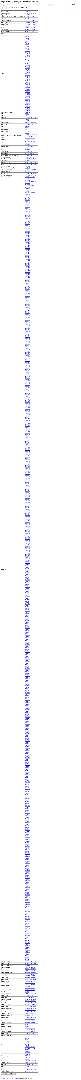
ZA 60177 (27, 592)
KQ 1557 (27, 77)
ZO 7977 (27, 958)
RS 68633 (27, 441)
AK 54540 (27, 1037)
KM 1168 (27, 65)
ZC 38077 (27, 814)
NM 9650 (27, 144)
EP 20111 (27, 180)
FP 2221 (27, 39)
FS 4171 (27, 42)
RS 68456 (27, 376)
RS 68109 (27, 235)
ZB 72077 (27, 694)
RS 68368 (27, 338)
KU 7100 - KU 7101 (30, 1015)
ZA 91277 (27, 601)
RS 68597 (27, 427)
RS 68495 (27, 387)
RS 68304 (27, 320)
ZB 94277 (27, 763)
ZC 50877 (27, 818)
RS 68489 (27, 385)
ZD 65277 (27, 897)
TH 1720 (27, 126)
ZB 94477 (27, 766)
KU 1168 (27, 93)
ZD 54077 (27, 868)
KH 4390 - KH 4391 (30, 1068)
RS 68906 (27, 554)
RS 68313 (27, 324)
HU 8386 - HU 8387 (30, 146)
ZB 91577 (27, 738)
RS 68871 (27, 546)
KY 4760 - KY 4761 (30, 965)
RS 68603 (27, 428)
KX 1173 (27, 100)
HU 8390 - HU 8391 (30, 974)
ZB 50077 (27, 629)
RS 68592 (27, 423)
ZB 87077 (27, 707)
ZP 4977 (27, 960)
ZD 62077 (27, 882)
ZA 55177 (27, 577)
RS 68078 (27, 228)
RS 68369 (27, 339)
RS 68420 (27, 363)
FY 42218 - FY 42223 (30, 20)
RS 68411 (27, 359)
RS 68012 (27, 200)
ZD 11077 (27, 851)
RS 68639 (27, 444)
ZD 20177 (27, 855)
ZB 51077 (27, 632)
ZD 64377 (27, 893)
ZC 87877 (27, 845)
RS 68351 (27, 330)
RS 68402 (27, 355)
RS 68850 (27, 537)
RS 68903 (27, 553)
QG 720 (27, 191)
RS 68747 (27, 492)
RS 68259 (27, 304)
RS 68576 (27, 414)
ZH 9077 (27, 950)
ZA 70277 (27, 595)
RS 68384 (27, 346)
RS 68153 (27, 256)
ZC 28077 (27, 800)
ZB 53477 (27, 647)
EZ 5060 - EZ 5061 (30, 1004)
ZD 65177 (27, 896)
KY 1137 (27, 104)
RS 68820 (27, 526)
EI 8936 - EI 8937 (29, 1064)
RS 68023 (27, 205)
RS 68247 (27, 300)
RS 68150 (27, 255)
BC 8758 (27, 150)
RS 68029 (27, 208)
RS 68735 (27, 486)
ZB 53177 (27, 643)
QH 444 (27, 1041)
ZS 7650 (27, 131)
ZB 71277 (27, 688)
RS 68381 (27, 345)
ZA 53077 (27, 573)
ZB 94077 (27, 762)
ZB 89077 (27, 712)
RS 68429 (27, 368)
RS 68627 (27, 438)
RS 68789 (27, 512)
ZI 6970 (27, 148)
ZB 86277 (27, 705)
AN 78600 (27, 11)
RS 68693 (27, 469)
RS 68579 (27, 416)
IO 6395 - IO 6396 (29, 157)
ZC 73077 (27, 837)
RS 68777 (27, 506)
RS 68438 (27, 369)
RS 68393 (27, 351)
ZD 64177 (27, 890)
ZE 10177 (27, 909)
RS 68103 (27, 231)
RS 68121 (27, 241)
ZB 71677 (27, 691)
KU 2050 (27, 96)
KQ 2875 (27, 86)
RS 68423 (27, 365)
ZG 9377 (27, 945)
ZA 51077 (27, 567)
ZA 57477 (27, 588)
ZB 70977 (27, 684)
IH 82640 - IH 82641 (30, 961)
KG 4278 (27, 56)
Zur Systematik (4, 4)
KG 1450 (27, 53)
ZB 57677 (27, 667)
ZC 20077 (27, 793)
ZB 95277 (27, 773)
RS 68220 (27, 287)
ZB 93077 (27, 750)
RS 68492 (27, 386)
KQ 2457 (27, 83)
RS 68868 (27, 544)
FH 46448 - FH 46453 (30, 122)
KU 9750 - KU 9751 (30, 31)
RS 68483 (27, 382)
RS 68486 (27, 383)
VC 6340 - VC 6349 (30, 1048)
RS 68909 (27, 556)
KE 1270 (27, 52)
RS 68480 (27, 380)
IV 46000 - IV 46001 (30, 1011)
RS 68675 (27, 461)
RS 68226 (27, 289)
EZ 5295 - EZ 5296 (30, 983)
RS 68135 (27, 248)
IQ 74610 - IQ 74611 (30, 175)
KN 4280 (27, 73)
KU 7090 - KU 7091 (30, 981)
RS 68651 (27, 450)
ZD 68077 (27, 902)
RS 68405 (27, 356)
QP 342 (27, 1044)
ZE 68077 (27, 937)
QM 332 (27, 120)
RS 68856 (27, 540)
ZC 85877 (27, 842)
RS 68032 (27, 209)
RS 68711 (27, 479)
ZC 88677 (27, 847)
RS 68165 (27, 266)
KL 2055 (27, 63)
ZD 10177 (27, 849)
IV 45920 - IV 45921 (30, 151)
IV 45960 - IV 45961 (30, 1010)
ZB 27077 (27, 616)
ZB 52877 (27, 639)
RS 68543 (27, 402)
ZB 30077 (27, 618)
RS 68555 (27, 404)
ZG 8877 (27, 944)
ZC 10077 (27, 783)
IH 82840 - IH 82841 (30, 1017)
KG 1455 (27, 55)
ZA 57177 (27, 584)
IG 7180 (27, 171)
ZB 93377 (27, 755)
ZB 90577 (27, 731)
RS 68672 (27, 460)
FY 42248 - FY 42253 (30, 1001)
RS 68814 (27, 523)
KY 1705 (27, 107)
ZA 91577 (27, 604)
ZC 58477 (27, 831)
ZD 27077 (27, 856)
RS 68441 (27, 371)
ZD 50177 (27, 862)
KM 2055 (27, 69)
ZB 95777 (27, 779)
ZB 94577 (27, 767)
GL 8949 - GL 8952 (30, 1033)
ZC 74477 (27, 839)
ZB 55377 (27, 652)
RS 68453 (27, 375)
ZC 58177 (27, 830)
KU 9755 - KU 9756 (30, 1020)
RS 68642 (27, 445)
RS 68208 (27, 282)
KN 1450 (27, 70)
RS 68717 (27, 482)
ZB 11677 (27, 611)
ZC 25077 (27, 797)
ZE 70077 (27, 938)
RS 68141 (27, 250)
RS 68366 (27, 337)
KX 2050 (27, 101)
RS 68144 (27, 252)
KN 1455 (27, 72)
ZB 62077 (27, 678)
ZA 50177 (27, 564)
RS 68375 (27, 342)
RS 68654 (27, 451)
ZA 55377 (27, 580)
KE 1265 (27, 51)
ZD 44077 (27, 859)
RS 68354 (27, 331)
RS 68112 (27, 236)
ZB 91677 (27, 739)
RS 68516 (27, 393)
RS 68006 (27, 197)
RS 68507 (27, 390)
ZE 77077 (27, 941)
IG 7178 (27, 15)
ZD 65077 (27, 895)
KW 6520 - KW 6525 (30, 972)
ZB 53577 (27, 649)
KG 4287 (27, 58)
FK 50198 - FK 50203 (30, 969)
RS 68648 (27, 448)
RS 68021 (27, 204)
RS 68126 (27, 243)
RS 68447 (27, 373)
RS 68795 (27, 515)
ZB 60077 (27, 670)
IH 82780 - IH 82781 (30, 1006)
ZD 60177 (27, 876)
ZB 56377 (27, 656)
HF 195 (27, 44)
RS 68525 (27, 397)
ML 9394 (27, 187)
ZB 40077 (27, 619)
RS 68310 (27, 322)
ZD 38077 (27, 858)
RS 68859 (27, 541)
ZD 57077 (27, 872)
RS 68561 (27, 409)
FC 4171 (27, 37)
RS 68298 (27, 317)
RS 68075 (27, 226)
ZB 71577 (27, 690)
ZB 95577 (27, 776)
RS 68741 (27, 489)
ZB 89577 (27, 719)
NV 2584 (27, 168)
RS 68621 (27, 435)
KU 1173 (27, 94)
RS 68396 (27, 352)
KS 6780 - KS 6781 (30, 177)
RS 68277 (27, 311)
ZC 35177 (27, 813)
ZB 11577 (27, 609)
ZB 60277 (27, 673)
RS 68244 (27, 298)
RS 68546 (27, 403)
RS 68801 (27, 517)
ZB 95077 (27, 770)
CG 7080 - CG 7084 (30, 22)
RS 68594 (27, 424)
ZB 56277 (27, 654)
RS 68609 (27, 431)
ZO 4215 (27, 1049)
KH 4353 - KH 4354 (30, 967)
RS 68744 (27, 491)
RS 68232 (27, 291)
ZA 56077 (27, 581)
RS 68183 (27, 272)
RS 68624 (27, 437)
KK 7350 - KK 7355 (30, 1019)
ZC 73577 (27, 838)
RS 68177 (27, 269)
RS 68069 (27, 224)
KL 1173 (27, 61)
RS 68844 (27, 536)
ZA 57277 (27, 585)
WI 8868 (27, 561)
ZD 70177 (27, 904)
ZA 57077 (27, 582)
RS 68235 (27, 293)
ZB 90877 (27, 735)
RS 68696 (27, 471)
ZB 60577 (27, 676)
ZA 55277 (27, 578)
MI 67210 (27, 184)
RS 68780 (27, 508)
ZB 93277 (27, 753)
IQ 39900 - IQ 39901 (30, 159)
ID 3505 (27, 46)
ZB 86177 (27, 704)
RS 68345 (27, 327)
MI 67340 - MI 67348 (30, 185)
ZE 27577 (27, 917)
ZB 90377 (27, 729)
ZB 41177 (27, 621)
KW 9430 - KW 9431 (30, 1022)
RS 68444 (27, 372)
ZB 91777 (27, 741)
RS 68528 (27, 399)
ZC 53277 (27, 823)
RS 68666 (27, 457)
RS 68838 (27, 533)
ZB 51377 (27, 633)
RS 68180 (27, 270)
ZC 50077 (27, 815)
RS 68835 (27, 532)
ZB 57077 (27, 664)
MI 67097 (27, 183)
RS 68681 (27, 464)
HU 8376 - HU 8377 (30, 138)
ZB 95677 (27, 777)
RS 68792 (27, 513)
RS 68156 (27, 258)
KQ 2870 (27, 85)
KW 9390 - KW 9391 (30, 24)
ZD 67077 (27, 900)
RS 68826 (27, 529)
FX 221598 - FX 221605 (31, 134)
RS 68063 (27, 219)
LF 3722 (27, 33)
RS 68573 (27, 413)
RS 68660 (27, 454)
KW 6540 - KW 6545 (30, 1060)
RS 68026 (27, 207)
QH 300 (27, 1040)
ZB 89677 (27, 721)
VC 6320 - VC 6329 (30, 1047)
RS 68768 (27, 502)
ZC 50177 (27, 817)
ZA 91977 (27, 605)
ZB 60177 (27, 671)
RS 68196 (27, 276)
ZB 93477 (27, 756)
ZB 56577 (27, 659)
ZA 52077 (27, 571)
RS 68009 (27, 198)
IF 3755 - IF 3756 (29, 16)
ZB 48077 (27, 628)
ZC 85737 (27, 841)
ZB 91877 (27, 742)
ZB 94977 (27, 769)
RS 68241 (27, 297)
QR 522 (27, 115)
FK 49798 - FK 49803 (30, 169)
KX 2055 (27, 103)
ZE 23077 (27, 912)
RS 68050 (27, 215)
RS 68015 (27, 201)
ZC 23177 (27, 796)
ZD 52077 (27, 865)
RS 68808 (27, 520)
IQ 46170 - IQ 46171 (30, 162)
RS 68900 (27, 551)
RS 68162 (27, 265)
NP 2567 (27, 1035)
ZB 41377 (27, 623)
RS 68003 (27, 195)
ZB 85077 (27, 701)
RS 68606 (27, 430)
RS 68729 (27, 485)
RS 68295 (27, 315)
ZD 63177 (27, 885)
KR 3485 (27, 92)
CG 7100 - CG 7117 (30, 986)
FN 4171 (27, 38)
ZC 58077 (27, 828)
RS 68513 (27, 392)
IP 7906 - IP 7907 (29, 124)
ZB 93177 (27, 752)
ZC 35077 (27, 811)
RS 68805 (27, 519)
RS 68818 (27, 524)
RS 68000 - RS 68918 (30, 193)
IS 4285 (27, 49)
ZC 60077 (27, 832)
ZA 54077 (27, 574)
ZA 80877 (27, 597)
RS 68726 (27, 484)
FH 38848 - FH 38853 (30, 970)
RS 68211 (27, 283)
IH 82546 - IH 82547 (30, 117)
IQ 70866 (27, 160)
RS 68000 (27, 194)
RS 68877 (27, 548)
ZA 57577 (27, 589)
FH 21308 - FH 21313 (30, 1013)
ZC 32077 (27, 806)
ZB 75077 (27, 697)
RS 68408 (27, 358)
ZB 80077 (27, 700)
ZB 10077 (27, 608)
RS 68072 (27, 225)
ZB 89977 (27, 725)
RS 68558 (27, 406)
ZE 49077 (27, 934)
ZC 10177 (27, 784)
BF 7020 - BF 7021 (30, 984)
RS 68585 (27, 419)
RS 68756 (27, 496)
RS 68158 (27, 259)
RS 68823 (27, 527)
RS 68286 (27, 313)
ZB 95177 (27, 772)
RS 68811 (27, 522)
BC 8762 (27, 1066)
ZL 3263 (27, 1059)
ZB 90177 (27, 728)
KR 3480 (27, 90)
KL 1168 (27, 59)
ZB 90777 (27, 734)
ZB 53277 (27, 645)
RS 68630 (27, 440)
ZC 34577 (27, 810)
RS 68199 (27, 277)
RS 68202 (27, 279)
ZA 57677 (27, 591)
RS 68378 (27, 344)
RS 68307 (27, 321)
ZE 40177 (27, 926)
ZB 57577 (27, 666)
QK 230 (27, 119)
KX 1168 (27, 99)
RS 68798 (27, 516)
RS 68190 (27, 273)
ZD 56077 (27, 871)
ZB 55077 (27, 650)
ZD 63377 (27, 888)
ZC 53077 (27, 820)
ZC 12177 (27, 787)
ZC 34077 (27, 808)
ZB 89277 (27, 715)
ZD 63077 (27, 883)
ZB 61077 (27, 677)
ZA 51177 (27, 568)
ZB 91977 (27, 743)
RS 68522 (27, 396)
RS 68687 (27, 467)
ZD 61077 (27, 878)
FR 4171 (27, 41)
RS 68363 (27, 335)
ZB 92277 (27, 748)
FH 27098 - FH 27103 (30, 993)
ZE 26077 (27, 916)
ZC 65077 (27, 835)
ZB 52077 (27, 635)
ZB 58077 (27, 669)
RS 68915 (27, 558)
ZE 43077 (27, 930)
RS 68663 (27, 455)
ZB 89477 (27, 718)
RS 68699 (27, 472)
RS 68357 (27, 332)
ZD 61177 (27, 879)
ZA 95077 (27, 606)
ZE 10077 (27, 907)
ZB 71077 (27, 686)
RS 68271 (27, 310)
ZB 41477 (27, 625)
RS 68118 (27, 239)
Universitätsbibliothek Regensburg (11, 1078)
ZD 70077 (27, 903)
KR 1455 (27, 89)
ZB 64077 (27, 680)
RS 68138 (27, 249)
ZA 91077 (27, 598)
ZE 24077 (27, 913)
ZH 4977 (27, 947)
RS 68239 (27, 296)
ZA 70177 (27, 594)
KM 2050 (27, 68)
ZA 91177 (27, 599)
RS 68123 (27, 242)
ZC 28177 (27, 801)
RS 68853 (27, 539)
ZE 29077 (27, 919)
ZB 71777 (27, 693)
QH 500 (27, 1042)
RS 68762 (27, 499)
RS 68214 (27, 284)
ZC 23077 (27, 794)
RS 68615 (27, 433)
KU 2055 (27, 97)
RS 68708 (27, 478)
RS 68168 (27, 267)
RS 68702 (27, 475)
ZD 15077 (27, 854)
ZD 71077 (27, 906)
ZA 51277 (27, 570)
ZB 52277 (27, 637)
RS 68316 (27, 325)
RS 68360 (27, 334)
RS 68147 (27, 253)
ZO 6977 (27, 957)
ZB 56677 (27, 660)
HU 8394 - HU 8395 (30, 997)
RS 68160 (27, 262)
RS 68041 (27, 214)
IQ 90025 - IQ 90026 (30, 155)
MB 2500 (27, 1038)
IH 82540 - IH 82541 (30, 13)
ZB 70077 (27, 681)
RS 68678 (27, 462)
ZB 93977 (27, 760)
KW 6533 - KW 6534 (30, 979)
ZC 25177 (27, 799)
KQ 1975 (27, 80)
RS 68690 (27, 468)
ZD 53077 (27, 866)
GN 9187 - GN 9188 (30, 988)
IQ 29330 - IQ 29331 (30, 1070)
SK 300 (27, 1024)
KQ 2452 (27, 82)
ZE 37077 (27, 923)
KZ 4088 (27, 110)
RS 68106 (27, 233)
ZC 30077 (27, 803)
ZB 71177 (27, 687)
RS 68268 (27, 308)
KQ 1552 (27, 76)
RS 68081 (27, 229)
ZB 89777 (27, 722)
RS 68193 (27, 274)
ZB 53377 (27, 646)
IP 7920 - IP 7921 (29, 995)
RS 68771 (27, 503)
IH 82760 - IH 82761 (30, 1002)
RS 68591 (27, 421)
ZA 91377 (27, 602)
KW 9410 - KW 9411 (30, 977)
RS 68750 (27, 493)
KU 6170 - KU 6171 (30, 1071)
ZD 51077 (27, 864)
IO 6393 (27, 18)
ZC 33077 (27, 807)
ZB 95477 (27, 775)
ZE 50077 (27, 936)
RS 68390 (27, 349)
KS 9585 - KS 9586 (30, 29)
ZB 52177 (27, 636)
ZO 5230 (27, 1051)
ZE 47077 (27, 933)
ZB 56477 (27, 657)
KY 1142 (27, 106)
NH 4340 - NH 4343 (30, 136)
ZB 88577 (27, 710)
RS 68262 (27, 306)
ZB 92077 (27, 745)
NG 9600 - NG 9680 (30, 141)
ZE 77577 (27, 943)
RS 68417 (27, 362)
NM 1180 (27, 143)
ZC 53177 (27, 821)
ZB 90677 (27, 732)
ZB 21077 (27, 615)
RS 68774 (27, 505)
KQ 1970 (27, 79)
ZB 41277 (27, 622)
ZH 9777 (27, 951)
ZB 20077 (27, 612)
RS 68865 (27, 543)
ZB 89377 (27, 717)
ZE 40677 (27, 928)
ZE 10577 (27, 910)
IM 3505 (27, 48)
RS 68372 (27, 341)
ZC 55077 (27, 827)
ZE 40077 (27, 924)
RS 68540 (27, 400)
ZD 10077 (27, 848)
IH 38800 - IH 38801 (30, 1008)
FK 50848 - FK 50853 (30, 963)
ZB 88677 (27, 711)
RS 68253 (27, 301)
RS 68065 (27, 221)
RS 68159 (27, 260)
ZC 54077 (27, 824)
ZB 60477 (27, 674)
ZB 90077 (27, 726)
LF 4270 (27, 133)
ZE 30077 (27, 920)
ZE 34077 (27, 921)
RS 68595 (27, 426)
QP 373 (27, 1045)
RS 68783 (27, 509)
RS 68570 (27, 411)
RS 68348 (27, 328)
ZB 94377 (27, 765)
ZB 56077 (27, 653)
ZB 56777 (27, 662)
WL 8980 (27, 112)
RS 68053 (27, 217)
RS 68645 (27, 447)
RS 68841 (27, 534)
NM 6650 (27, 166)
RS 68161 (27, 263)
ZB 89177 (27, 714)
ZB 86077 (27, 702)
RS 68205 (27, 280)
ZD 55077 (27, 869)
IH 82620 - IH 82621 (30, 173)
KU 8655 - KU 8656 (30, 35)
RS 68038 (27, 212)
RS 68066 (27, 222)
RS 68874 (27, 547)
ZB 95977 (27, 782)
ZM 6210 (27, 127)
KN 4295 (27, 75)
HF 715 (27, 45)
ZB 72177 (27, 695)
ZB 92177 (27, 746)
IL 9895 (27, 992)
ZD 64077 (27, 889)
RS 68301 (27, 318)
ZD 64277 (27, 892)
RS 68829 (27, 530)
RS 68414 (27, 361)
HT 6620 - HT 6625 (30, 139)
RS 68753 (27, 495)
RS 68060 (27, 218)
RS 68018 (27, 202)
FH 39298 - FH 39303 (30, 1062)
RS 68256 (27, 303)
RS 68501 (27, 389)
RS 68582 (27, 417)
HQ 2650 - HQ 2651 (30, 1031)
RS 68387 (27, 348)
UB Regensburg (76, 4)
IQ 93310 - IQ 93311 (30, 153)
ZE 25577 (27, 914)
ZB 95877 (27, 780)
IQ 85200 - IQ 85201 (30, 164)
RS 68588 (27, 420)
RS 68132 (27, 246)
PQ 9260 (27, 188)
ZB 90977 (27, 736)
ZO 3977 (27, 952)
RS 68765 (27, 500)
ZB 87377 (27, 708)
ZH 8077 (27, 948)
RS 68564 (27, 410)
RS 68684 (27, 465)
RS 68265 (27, 307)
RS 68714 (27, 481)
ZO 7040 (27, 1052)
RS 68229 (27, 290)
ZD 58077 (27, 873)
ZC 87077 (27, 844)
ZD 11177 (27, 852)
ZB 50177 (27, 630)
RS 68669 (27, 458)
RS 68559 (27, 407)
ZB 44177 (27, 626)
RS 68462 (27, 379)
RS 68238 (27, 294)
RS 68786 (27, 510)
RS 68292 (27, 314)
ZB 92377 (27, 749)
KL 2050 (27, 62)
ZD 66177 (27, 899)
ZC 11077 (27, 786)
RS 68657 (27, 452)
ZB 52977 (27, 640)
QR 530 (27, 114)
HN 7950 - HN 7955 (30, 1029)
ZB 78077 (27, 698)
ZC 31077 (27, 804)
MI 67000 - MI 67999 (30, 181)
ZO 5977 (27, 955)
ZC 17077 (27, 790)
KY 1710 (27, 109)
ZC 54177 (27, 825)
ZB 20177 (27, 613)
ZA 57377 (27, 587)
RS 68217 (27, 286)
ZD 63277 (27, 886)
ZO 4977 (27, 954)
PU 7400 (27, 190)
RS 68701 (27, 474)
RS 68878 (27, 550)
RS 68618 (27, 434)
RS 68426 (27, 366)
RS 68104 (27, 232)
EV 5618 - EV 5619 (30, 990)
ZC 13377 (27, 789)
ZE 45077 (27, 931)
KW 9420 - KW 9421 (30, 975)
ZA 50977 (27, 565)
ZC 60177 (27, 834)
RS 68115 (27, 238)
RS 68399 (27, 354)
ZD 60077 (27, 875)
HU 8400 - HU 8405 (30, 1028)
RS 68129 (27, 245)
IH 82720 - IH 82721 (30, 999)
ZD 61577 (27, 880)
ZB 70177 (27, 683)
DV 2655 (27, 178)
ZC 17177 (27, 791)
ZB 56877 (27, 663)
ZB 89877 (27, 724)
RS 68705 (27, 476)
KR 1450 (27, 87)
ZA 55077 (27, 575)
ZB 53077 (27, 642)
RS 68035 (27, 211)
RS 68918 (27, 560)
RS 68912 (27, 557)
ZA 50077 (27, 563)
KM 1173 (27, 66)
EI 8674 (27, 26)
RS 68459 (27, 378)
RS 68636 (27, 443)
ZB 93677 (27, 759)
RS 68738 (27, 488)
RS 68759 (27, 498)
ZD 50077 (27, 861)
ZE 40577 (27, 927)
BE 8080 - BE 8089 (30, 27)
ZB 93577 (27, 758)
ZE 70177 (27, 940)
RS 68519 (27, 395)
